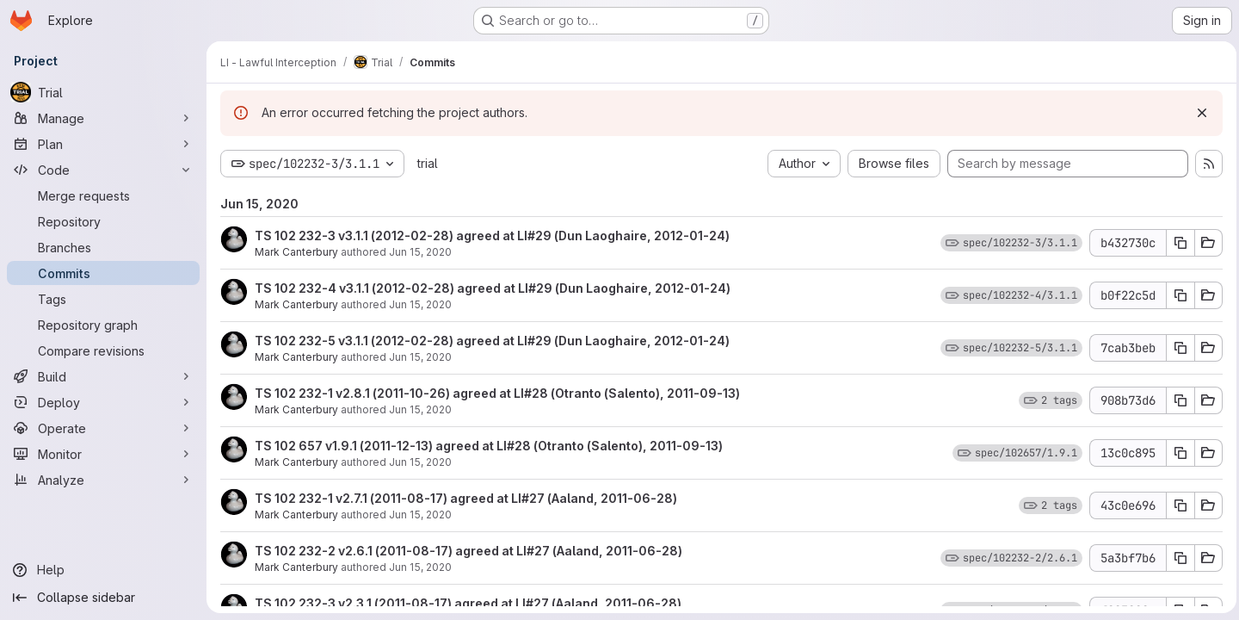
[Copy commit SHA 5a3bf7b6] (1176, 558)
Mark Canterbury (296, 251)
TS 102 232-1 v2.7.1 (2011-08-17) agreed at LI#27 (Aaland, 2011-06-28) (466, 498)
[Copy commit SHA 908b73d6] (1176, 400)
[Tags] (103, 299)
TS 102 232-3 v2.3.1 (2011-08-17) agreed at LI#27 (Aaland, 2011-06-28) (468, 603)
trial (427, 163)
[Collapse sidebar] (103, 598)
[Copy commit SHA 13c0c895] (1176, 453)
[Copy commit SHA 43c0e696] (1176, 505)
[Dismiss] (1197, 112)
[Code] (103, 170)
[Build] (103, 376)
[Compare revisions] (103, 350)
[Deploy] (103, 402)
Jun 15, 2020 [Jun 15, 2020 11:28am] (420, 251)
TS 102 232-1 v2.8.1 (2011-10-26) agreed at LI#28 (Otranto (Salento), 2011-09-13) (497, 393)
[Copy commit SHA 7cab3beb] (1176, 348)
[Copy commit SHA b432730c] (1176, 243)
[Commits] (103, 273)
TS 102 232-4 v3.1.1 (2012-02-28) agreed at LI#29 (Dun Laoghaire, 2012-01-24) (492, 288)
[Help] (103, 570)
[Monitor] (103, 454)
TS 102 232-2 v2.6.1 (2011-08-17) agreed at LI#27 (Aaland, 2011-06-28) (468, 550)
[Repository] (103, 221)
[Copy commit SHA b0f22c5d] (1176, 295)
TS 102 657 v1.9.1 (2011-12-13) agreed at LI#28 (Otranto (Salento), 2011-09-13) (489, 445)
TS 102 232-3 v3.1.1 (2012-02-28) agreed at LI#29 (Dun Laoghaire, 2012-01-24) (492, 235)
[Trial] (103, 92)
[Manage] (103, 118)
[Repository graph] (103, 325)
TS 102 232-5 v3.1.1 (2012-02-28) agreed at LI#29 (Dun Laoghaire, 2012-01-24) (492, 340)
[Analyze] (103, 480)
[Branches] (103, 247)
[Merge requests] (103, 195)
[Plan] (103, 144)
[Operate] (103, 428)
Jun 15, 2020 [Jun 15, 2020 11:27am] (420, 356)
